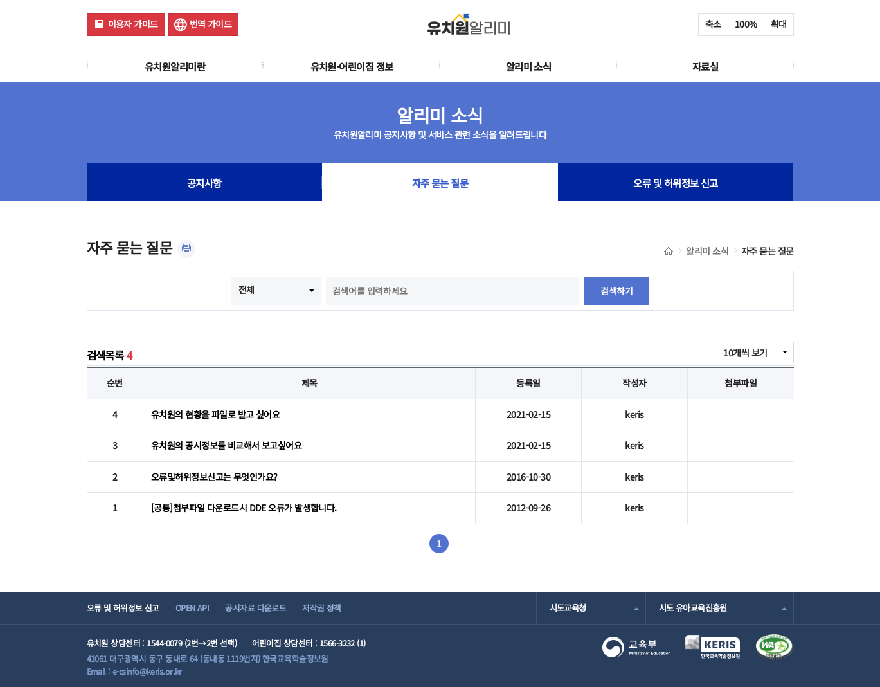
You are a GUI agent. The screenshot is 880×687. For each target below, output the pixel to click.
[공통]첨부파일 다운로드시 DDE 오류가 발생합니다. (244, 507)
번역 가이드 (211, 23)
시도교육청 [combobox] (568, 607)
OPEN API (192, 607)
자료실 (705, 66)
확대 (779, 23)
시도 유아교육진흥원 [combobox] (693, 607)
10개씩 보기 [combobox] (745, 352)
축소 (713, 23)
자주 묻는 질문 (440, 183)
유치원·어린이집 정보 (351, 66)
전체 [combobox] (246, 289)
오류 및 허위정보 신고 (675, 183)
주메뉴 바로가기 (0, 0)
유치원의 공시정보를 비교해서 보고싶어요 (226, 445)
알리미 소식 (529, 66)
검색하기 (616, 290)
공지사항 (204, 183)
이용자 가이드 (133, 23)
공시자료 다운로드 (255, 607)
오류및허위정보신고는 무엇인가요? (214, 476)
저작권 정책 (321, 607)
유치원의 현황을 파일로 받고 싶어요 (215, 414)
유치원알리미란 (175, 66)
